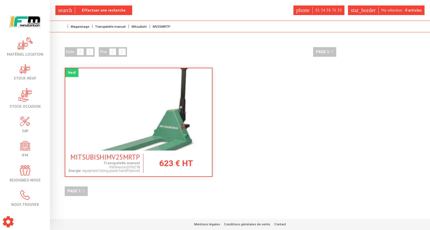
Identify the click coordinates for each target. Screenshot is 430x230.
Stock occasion (25, 98)
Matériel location (25, 46)
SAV (25, 125)
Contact (281, 224)
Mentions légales (206, 224)
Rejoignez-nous (25, 173)
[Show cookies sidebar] (8, 221)
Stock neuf (25, 72)
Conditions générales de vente (247, 224)
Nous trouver (25, 198)
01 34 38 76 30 (318, 10)
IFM (25, 149)
